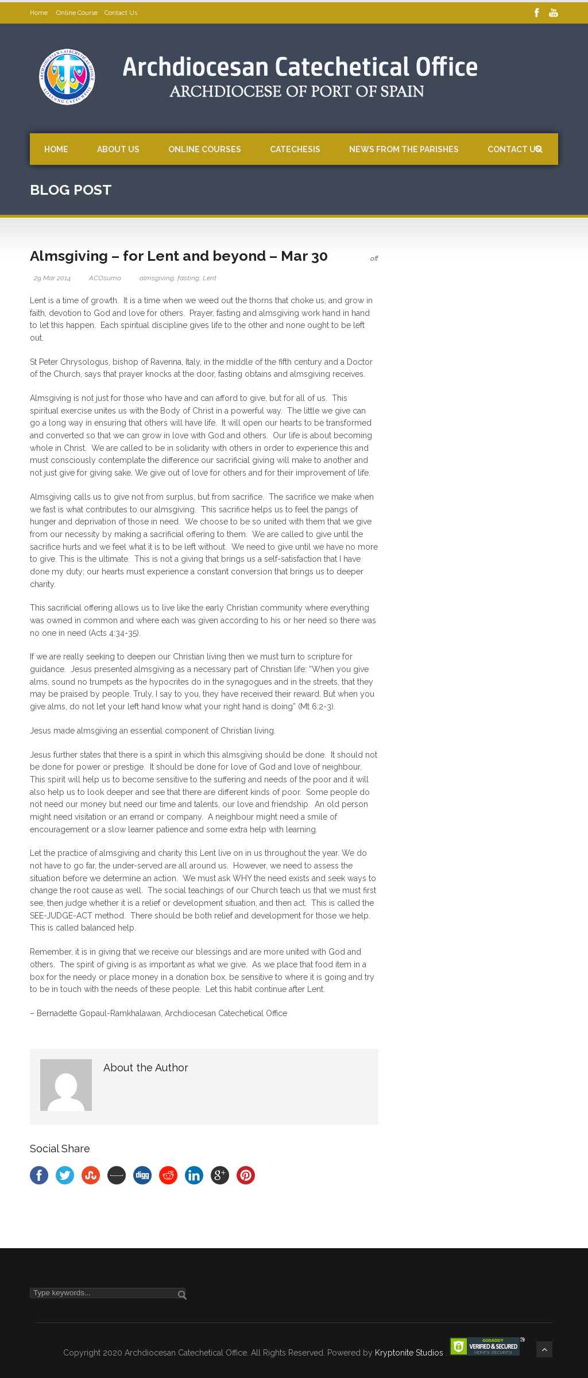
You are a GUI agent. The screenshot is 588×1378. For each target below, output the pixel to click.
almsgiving (157, 278)
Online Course (77, 13)
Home (39, 13)
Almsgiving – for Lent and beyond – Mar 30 (179, 255)
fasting (188, 278)
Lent (209, 278)
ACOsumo (105, 278)
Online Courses (204, 149)
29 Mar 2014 (52, 278)
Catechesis (295, 149)
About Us (118, 149)
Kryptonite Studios (410, 1352)
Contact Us (121, 13)
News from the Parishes (404, 149)
